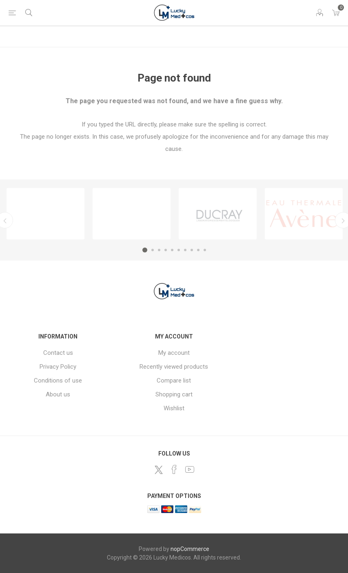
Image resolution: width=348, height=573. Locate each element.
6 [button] (178, 250)
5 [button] (172, 250)
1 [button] (144, 250)
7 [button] (185, 250)
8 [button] (192, 250)
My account (174, 352)
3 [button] (159, 250)
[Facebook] (174, 469)
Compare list (174, 380)
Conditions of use (58, 380)
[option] (45, 213)
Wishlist (174, 408)
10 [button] (205, 250)
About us (58, 394)
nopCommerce (190, 549)
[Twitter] (158, 469)
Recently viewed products (174, 366)
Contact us (58, 352)
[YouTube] (189, 469)
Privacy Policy (58, 366)
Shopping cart (174, 394)
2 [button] (152, 250)
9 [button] (198, 250)
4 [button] (165, 250)
